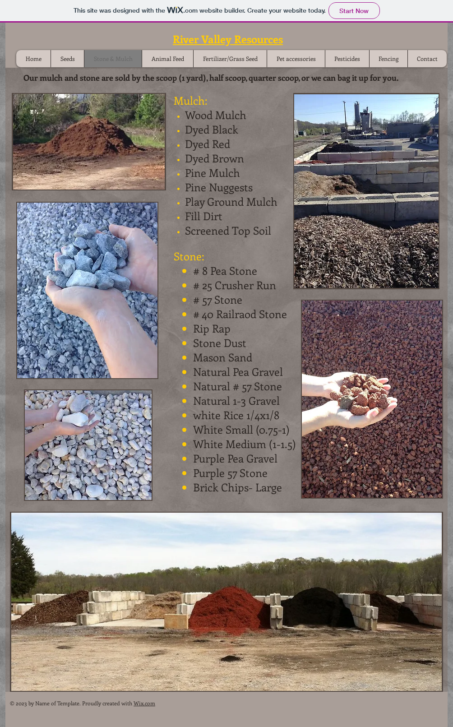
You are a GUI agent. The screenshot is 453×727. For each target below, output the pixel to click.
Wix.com (144, 703)
